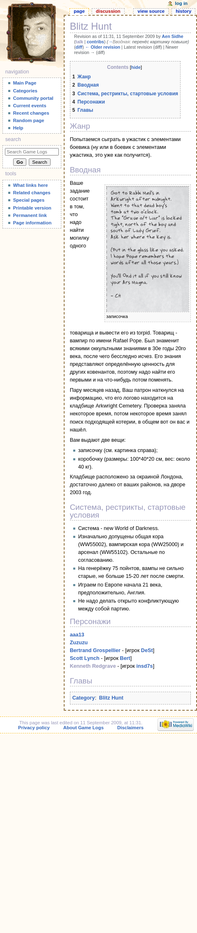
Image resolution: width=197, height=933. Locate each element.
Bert (125, 658)
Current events (29, 105)
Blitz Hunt (111, 698)
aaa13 (77, 635)
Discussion (108, 11)
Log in (181, 3)
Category (83, 698)
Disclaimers (130, 727)
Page (79, 11)
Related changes (32, 192)
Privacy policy (34, 727)
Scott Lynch (85, 658)
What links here (30, 185)
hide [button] (136, 67)
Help (18, 127)
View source (151, 11)
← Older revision (102, 47)
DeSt (147, 650)
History (183, 11)
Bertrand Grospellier (95, 650)
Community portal (33, 98)
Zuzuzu (79, 643)
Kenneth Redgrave (93, 666)
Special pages (28, 200)
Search (13, 139)
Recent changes (31, 113)
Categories (25, 90)
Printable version (32, 207)
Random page (28, 120)
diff (79, 47)
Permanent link (30, 215)
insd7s (144, 666)
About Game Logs (83, 727)
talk (79, 41)
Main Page (25, 82)
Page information (32, 222)
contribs (95, 41)
